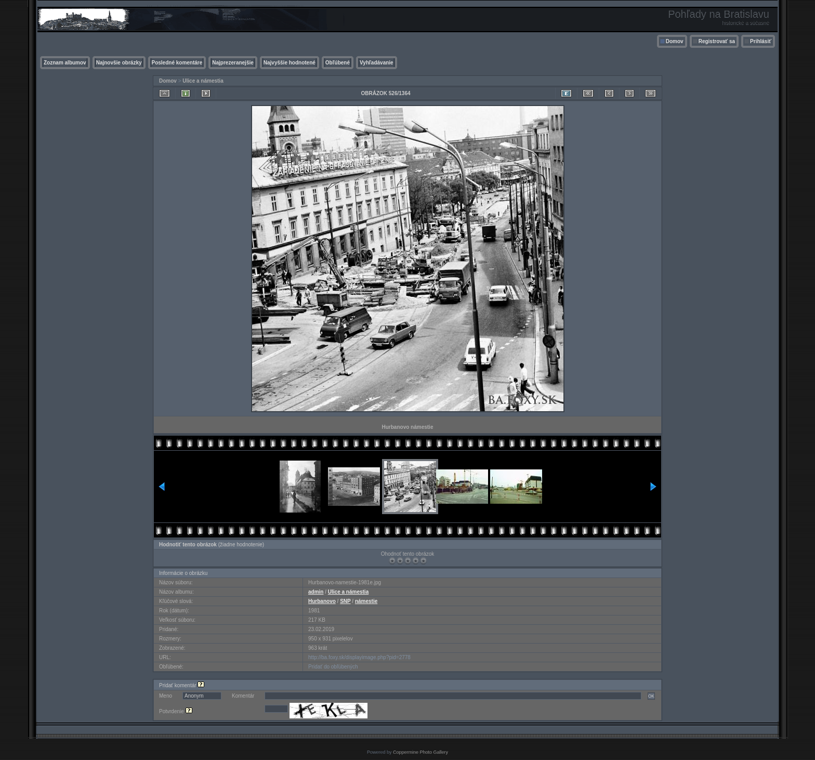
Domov (674, 41)
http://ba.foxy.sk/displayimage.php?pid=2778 (359, 657)
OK (651, 696)
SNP (345, 601)
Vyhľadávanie (376, 62)
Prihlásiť (760, 41)
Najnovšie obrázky (119, 62)
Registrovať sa (717, 41)
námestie (366, 601)
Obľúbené (337, 62)
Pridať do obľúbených (333, 667)
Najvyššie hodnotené (290, 62)
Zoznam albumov (65, 62)
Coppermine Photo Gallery (420, 752)
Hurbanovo (322, 601)
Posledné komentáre (177, 62)
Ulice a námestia (202, 81)
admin (315, 592)
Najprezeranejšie (233, 62)
